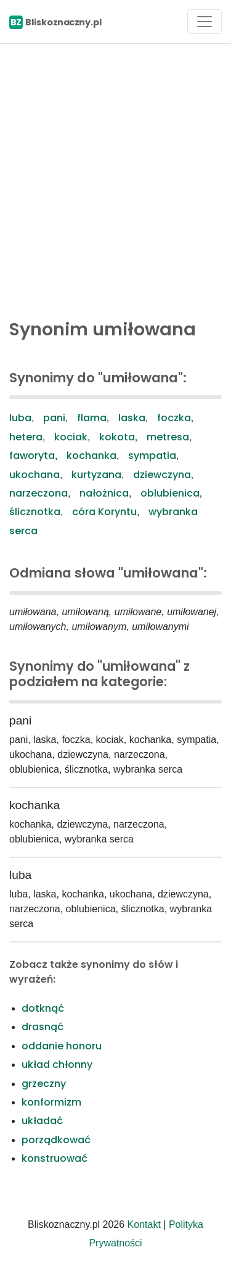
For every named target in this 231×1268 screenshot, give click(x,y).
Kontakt (144, 1224)
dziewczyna (162, 475)
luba (20, 418)
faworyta (32, 455)
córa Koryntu (104, 512)
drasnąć (42, 1027)
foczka (174, 418)
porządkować (56, 1140)
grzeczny (44, 1084)
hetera (26, 437)
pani (54, 418)
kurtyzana (96, 475)
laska (131, 418)
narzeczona (38, 493)
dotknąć (43, 1008)
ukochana (34, 475)
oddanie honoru (62, 1046)
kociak (70, 437)
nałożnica (104, 493)
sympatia (152, 455)
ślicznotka (34, 512)
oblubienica (170, 493)
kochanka (91, 455)
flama (92, 418)
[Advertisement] (115, 178)
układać (42, 1121)
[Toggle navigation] (204, 21)
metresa (168, 437)
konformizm (51, 1102)
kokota (117, 437)
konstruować (54, 1158)
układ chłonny (57, 1064)
